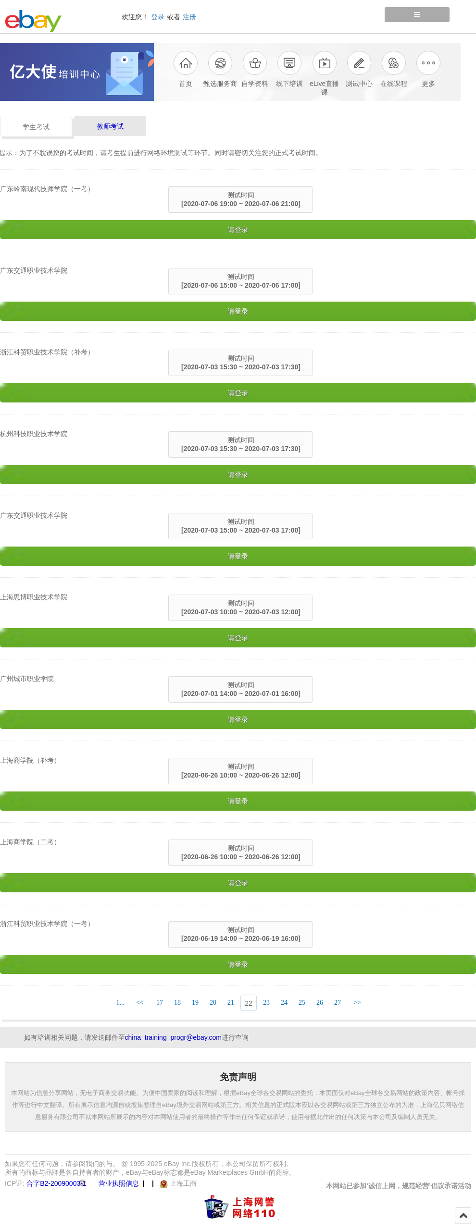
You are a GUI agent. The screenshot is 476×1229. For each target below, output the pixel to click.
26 (319, 1002)
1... (120, 1002)
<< (140, 1002)
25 (302, 1002)
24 (284, 1002)
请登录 (238, 229)
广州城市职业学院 (27, 678)
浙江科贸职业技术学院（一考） (47, 923)
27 (337, 1002)
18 (177, 1002)
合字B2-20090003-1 (56, 1183)
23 (266, 1002)
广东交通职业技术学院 (33, 270)
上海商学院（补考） (30, 760)
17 (159, 1002)
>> (357, 1002)
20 (213, 1002)
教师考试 (110, 126)
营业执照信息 (119, 1183)
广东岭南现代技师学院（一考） (47, 189)
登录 (157, 17)
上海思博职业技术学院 (33, 597)
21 (230, 1002)
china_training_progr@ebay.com (173, 1037)
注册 (189, 17)
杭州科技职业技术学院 (33, 434)
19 (195, 1002)
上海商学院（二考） (30, 842)
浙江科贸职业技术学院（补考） (47, 352)
